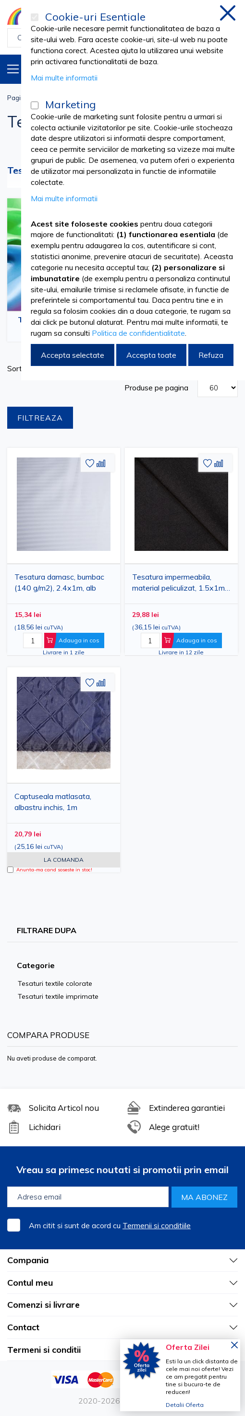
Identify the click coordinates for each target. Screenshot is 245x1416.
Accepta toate (151, 355)
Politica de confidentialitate (138, 333)
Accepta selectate (72, 355)
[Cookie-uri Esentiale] (34, 17)
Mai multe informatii (64, 77)
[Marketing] (34, 105)
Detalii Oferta (185, 1404)
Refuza (210, 355)
